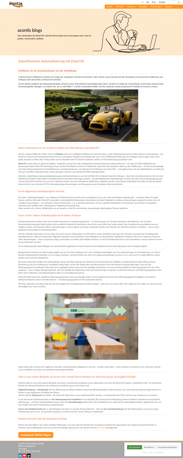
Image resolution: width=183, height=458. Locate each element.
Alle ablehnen (149, 447)
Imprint (150, 452)
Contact (144, 452)
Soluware (101, 427)
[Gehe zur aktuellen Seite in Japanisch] (161, 2)
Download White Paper (36, 434)
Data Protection (159, 452)
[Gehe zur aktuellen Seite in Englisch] (147, 2)
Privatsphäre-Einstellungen (167, 447)
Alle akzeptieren (134, 447)
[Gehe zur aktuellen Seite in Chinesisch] (153, 2)
